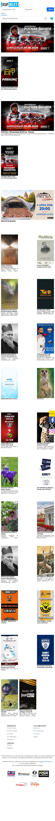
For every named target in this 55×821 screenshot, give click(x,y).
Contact (37, 734)
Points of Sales (12, 731)
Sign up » (3, 13)
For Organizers (39, 731)
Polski (10, 745)
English (10, 748)
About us (37, 728)
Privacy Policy (12, 736)
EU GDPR (11, 739)
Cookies (10, 734)
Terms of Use (12, 728)
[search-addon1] (22, 18)
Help (36, 736)
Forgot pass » (4, 15)
